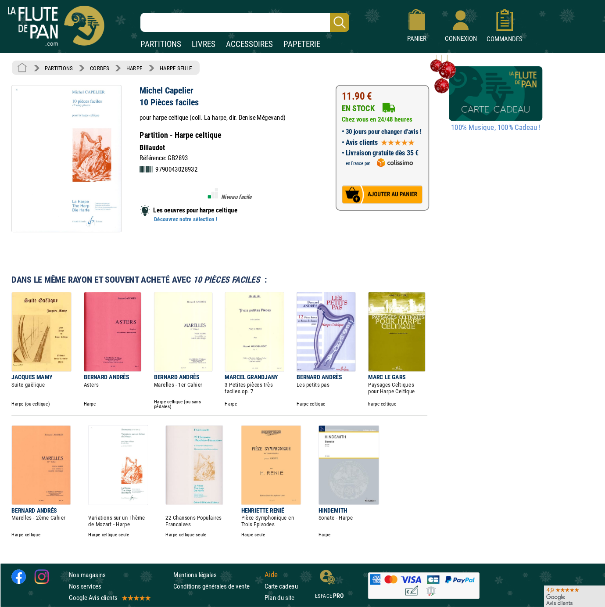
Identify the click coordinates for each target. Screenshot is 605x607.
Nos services (85, 586)
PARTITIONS (160, 44)
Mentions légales (194, 574)
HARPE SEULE (176, 68)
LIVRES (203, 44)
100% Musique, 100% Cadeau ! (496, 127)
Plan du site (279, 597)
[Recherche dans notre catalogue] (244, 22)
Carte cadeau (281, 586)
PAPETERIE (301, 44)
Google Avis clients (109, 597)
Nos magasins (87, 574)
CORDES (99, 68)
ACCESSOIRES (249, 44)
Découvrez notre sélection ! (185, 219)
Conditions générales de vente (217, 586)
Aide (271, 574)
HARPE (134, 68)
